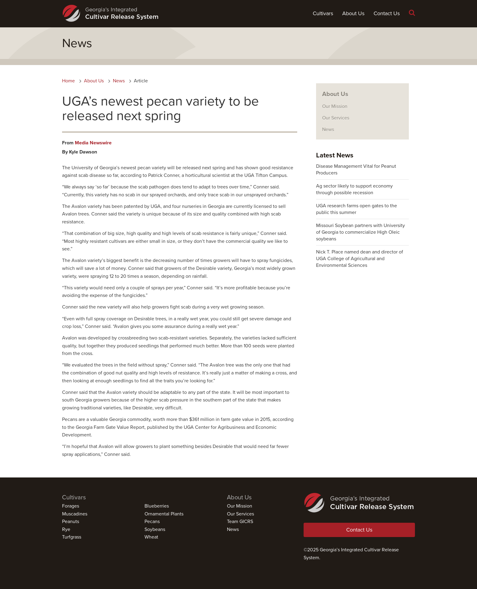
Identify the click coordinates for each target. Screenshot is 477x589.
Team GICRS (240, 521)
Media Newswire (93, 143)
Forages (70, 506)
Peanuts (70, 521)
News (119, 81)
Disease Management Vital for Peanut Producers (356, 169)
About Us (353, 13)
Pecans (152, 521)
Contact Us (387, 13)
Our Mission (334, 106)
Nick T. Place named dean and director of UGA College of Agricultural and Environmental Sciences (359, 258)
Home (68, 81)
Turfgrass (71, 537)
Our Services (335, 118)
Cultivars (323, 13)
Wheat (151, 537)
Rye (66, 529)
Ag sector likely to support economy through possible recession (354, 189)
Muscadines (74, 514)
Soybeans (154, 529)
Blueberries (156, 506)
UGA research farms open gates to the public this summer (356, 209)
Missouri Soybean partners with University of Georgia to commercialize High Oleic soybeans (360, 232)
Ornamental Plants (163, 514)
